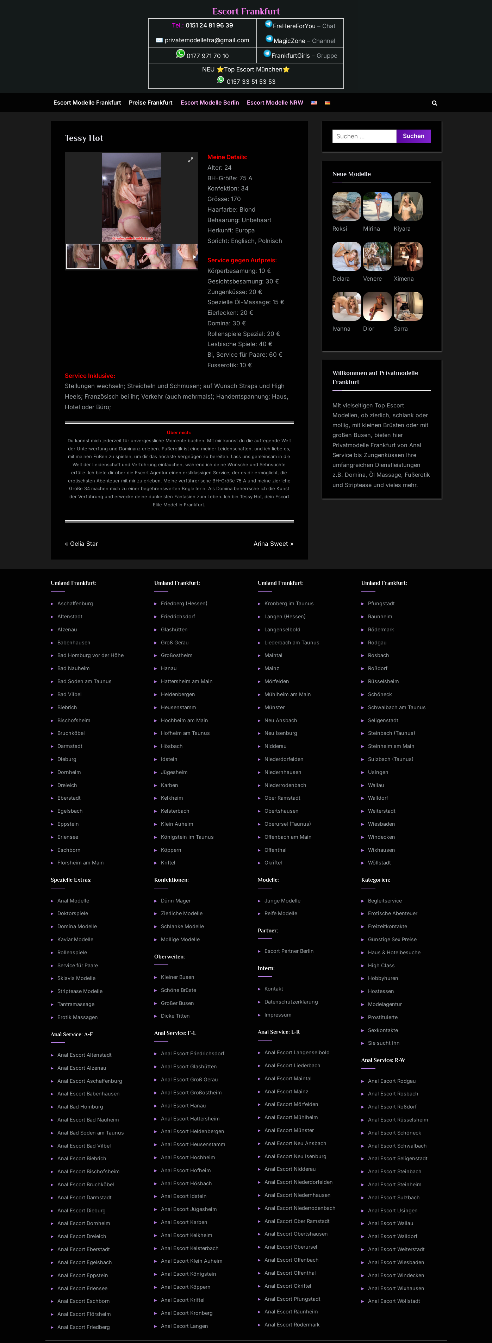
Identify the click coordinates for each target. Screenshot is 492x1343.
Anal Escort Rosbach (393, 1094)
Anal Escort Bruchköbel (85, 1184)
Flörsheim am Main (80, 863)
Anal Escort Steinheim (395, 1184)
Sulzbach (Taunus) (390, 759)
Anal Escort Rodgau (392, 1081)
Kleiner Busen (177, 977)
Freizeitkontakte (387, 926)
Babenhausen (74, 642)
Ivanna (341, 328)
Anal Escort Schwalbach (397, 1146)
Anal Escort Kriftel (183, 1300)
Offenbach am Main (288, 837)
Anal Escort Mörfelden (291, 1104)
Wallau (376, 785)
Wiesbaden (381, 824)
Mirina (371, 228)
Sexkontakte (383, 1030)
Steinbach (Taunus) (391, 733)
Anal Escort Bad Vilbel (84, 1146)
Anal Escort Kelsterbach (190, 1248)
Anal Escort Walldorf (392, 1236)
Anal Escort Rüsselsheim (398, 1120)
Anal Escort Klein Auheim (192, 1261)
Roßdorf (377, 668)
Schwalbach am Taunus (397, 707)
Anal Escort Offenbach (291, 1260)
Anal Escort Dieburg (81, 1210)
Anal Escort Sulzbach (394, 1197)
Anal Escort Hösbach (186, 1183)
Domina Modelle (77, 926)
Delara (341, 278)
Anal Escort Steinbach (395, 1171)
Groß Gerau (175, 642)
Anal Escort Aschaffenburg (89, 1081)
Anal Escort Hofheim (186, 1170)
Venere (372, 278)
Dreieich (67, 785)
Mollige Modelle (180, 939)
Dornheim (69, 772)
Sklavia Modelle (76, 978)
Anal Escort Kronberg (187, 1313)
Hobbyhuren (383, 978)
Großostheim (177, 655)
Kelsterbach (175, 811)
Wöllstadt (379, 863)
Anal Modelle (73, 901)
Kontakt (273, 989)
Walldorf (378, 798)
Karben (169, 785)
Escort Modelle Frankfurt (87, 102)
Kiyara (402, 228)
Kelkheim (172, 798)
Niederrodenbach (285, 785)
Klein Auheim (177, 824)
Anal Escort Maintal (288, 1078)
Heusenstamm (178, 707)
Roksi (339, 228)
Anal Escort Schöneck (394, 1133)
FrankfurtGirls (286, 55)
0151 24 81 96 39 (209, 25)
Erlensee (67, 837)
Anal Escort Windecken (396, 1275)
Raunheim (380, 616)
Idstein (169, 759)
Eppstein (68, 824)
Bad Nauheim (73, 668)
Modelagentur (385, 1004)
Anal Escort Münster (289, 1130)
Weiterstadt (382, 811)
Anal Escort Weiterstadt (396, 1249)
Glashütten (174, 629)
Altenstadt (69, 616)
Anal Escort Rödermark (292, 1325)
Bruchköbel (71, 733)
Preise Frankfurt (151, 102)
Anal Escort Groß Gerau (189, 1079)
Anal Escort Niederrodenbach (300, 1208)
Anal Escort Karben (184, 1222)
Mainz (271, 668)
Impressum (278, 1015)
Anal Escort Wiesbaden (396, 1262)
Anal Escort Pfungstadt (292, 1299)
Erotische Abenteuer (392, 913)
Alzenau (67, 629)
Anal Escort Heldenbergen (192, 1131)
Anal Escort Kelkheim (186, 1235)
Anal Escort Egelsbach (84, 1262)
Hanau (169, 668)
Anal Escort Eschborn (83, 1301)
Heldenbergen (178, 694)
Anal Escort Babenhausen (88, 1094)
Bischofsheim (74, 720)
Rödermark (381, 629)
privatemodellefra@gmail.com (207, 40)
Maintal (273, 655)
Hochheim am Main (184, 720)
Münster (274, 707)
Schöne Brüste (178, 990)
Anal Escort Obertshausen (296, 1234)
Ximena (404, 278)
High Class (381, 965)
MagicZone (285, 40)
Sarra (401, 328)
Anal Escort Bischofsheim (88, 1171)
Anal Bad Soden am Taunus (90, 1133)
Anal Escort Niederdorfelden (298, 1182)
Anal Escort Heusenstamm (193, 1144)
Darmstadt (69, 746)
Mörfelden (276, 681)
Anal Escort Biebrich (81, 1158)
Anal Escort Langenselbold (297, 1052)
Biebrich (67, 707)
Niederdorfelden (284, 759)
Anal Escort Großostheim (191, 1092)
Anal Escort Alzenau (81, 1068)
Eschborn (69, 850)
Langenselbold (282, 629)
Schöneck (380, 694)
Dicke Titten (175, 1016)
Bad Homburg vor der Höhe (90, 655)
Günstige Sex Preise (392, 939)
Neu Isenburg (280, 733)
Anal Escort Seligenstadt (398, 1158)
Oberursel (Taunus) (287, 824)
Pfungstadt (381, 603)
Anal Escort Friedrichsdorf (192, 1053)
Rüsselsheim (383, 681)
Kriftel (168, 863)
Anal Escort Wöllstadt (394, 1301)
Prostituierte (383, 1017)
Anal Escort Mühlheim (291, 1117)
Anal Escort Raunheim (291, 1311)
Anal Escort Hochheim (188, 1157)
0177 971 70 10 (202, 56)
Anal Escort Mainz (286, 1091)
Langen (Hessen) (285, 616)
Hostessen (381, 991)
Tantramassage (75, 1004)
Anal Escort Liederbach (292, 1065)
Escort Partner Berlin (289, 951)
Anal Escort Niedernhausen (297, 1195)
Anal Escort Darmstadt (84, 1197)
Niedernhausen (282, 772)
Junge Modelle (282, 901)
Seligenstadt (383, 720)
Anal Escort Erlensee (82, 1288)
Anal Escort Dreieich (81, 1236)
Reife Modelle (280, 913)
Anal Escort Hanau (183, 1105)
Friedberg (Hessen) (184, 603)
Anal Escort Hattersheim (190, 1119)
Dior (368, 328)
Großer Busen (177, 1003)
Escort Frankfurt (246, 11)
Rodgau (377, 642)
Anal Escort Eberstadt (83, 1249)
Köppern (171, 850)
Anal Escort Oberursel (290, 1247)
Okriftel (273, 863)
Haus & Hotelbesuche (394, 952)
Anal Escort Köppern (186, 1287)
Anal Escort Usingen (393, 1210)
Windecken (381, 837)
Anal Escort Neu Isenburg (295, 1156)
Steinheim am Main (391, 746)
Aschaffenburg (75, 603)
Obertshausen (281, 811)
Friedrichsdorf (178, 616)
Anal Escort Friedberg (83, 1327)
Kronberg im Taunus (289, 603)
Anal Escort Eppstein (82, 1275)
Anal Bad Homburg (80, 1107)
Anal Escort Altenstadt (84, 1055)
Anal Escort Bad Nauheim (88, 1120)
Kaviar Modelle (75, 939)
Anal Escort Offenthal (290, 1273)
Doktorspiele (72, 913)
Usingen (378, 772)
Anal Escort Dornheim (83, 1223)
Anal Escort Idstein (184, 1196)
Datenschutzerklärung (291, 1002)
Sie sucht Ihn (384, 1043)
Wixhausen (381, 850)
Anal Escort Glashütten (189, 1066)
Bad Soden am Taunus (84, 681)
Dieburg (66, 759)
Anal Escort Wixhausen (396, 1288)
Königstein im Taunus (187, 837)
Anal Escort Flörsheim (84, 1314)
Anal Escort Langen (184, 1326)
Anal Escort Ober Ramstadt (297, 1221)
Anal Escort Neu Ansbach (295, 1143)
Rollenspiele (72, 952)
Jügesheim (174, 772)
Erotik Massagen (77, 1017)
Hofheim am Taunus (185, 733)
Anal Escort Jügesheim (189, 1209)
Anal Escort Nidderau (290, 1169)
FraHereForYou (290, 26)
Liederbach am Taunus (291, 642)
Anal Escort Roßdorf (392, 1107)
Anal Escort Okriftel (287, 1286)
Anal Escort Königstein (188, 1274)
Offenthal (275, 850)
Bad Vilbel (69, 694)
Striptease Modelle (79, 991)
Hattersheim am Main (187, 681)
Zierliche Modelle (182, 913)
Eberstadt (69, 798)
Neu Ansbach (280, 720)
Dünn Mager (176, 901)
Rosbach (378, 655)
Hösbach (172, 746)
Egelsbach (70, 811)
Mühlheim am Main (287, 694)
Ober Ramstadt (282, 798)
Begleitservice (385, 901)
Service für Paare (77, 965)
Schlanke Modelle (182, 926)
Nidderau (275, 746)
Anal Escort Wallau (390, 1223)
